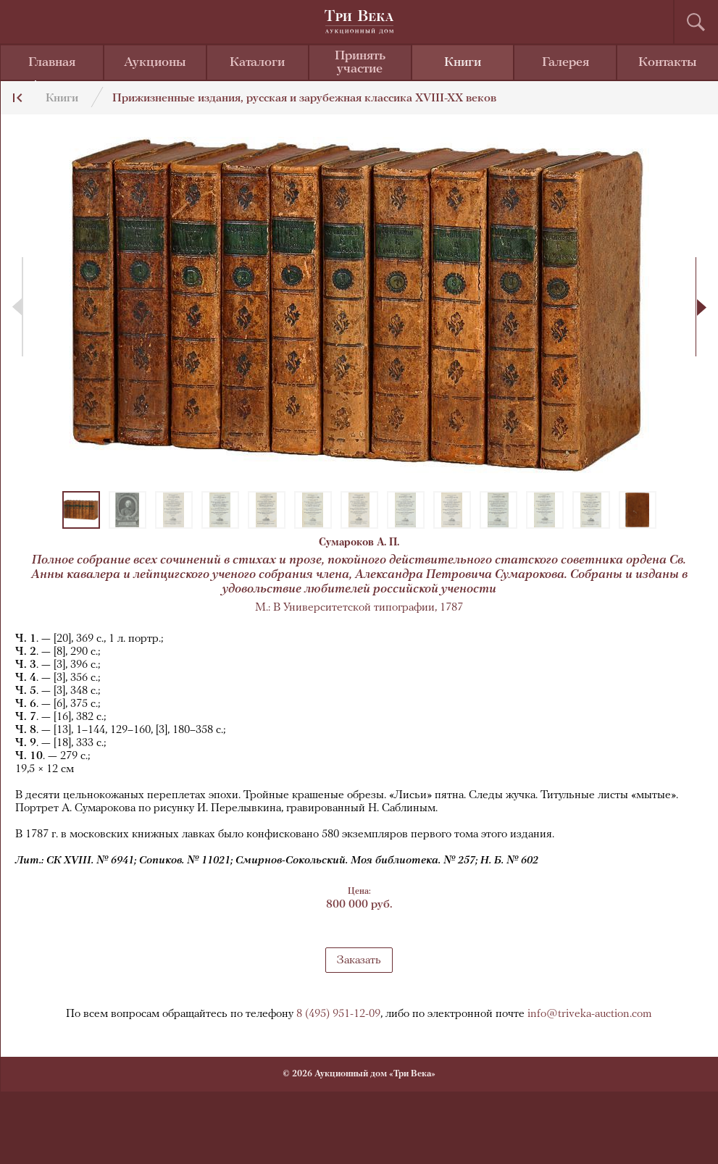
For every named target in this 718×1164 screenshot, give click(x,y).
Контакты (667, 63)
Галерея (565, 63)
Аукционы (155, 63)
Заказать (359, 960)
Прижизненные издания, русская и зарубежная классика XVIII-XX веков (304, 98)
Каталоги (257, 63)
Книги (462, 63)
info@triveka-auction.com (589, 1014)
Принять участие (360, 62)
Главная (51, 63)
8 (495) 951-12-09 (338, 1014)
